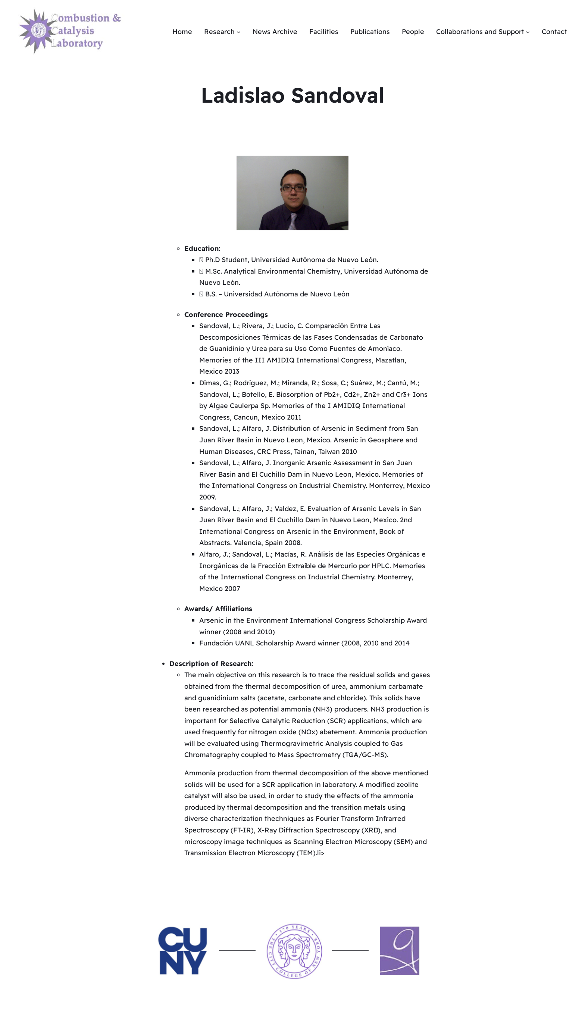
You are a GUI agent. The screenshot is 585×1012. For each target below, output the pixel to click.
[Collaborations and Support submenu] (528, 32)
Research (219, 31)
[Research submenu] (239, 32)
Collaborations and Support (480, 31)
